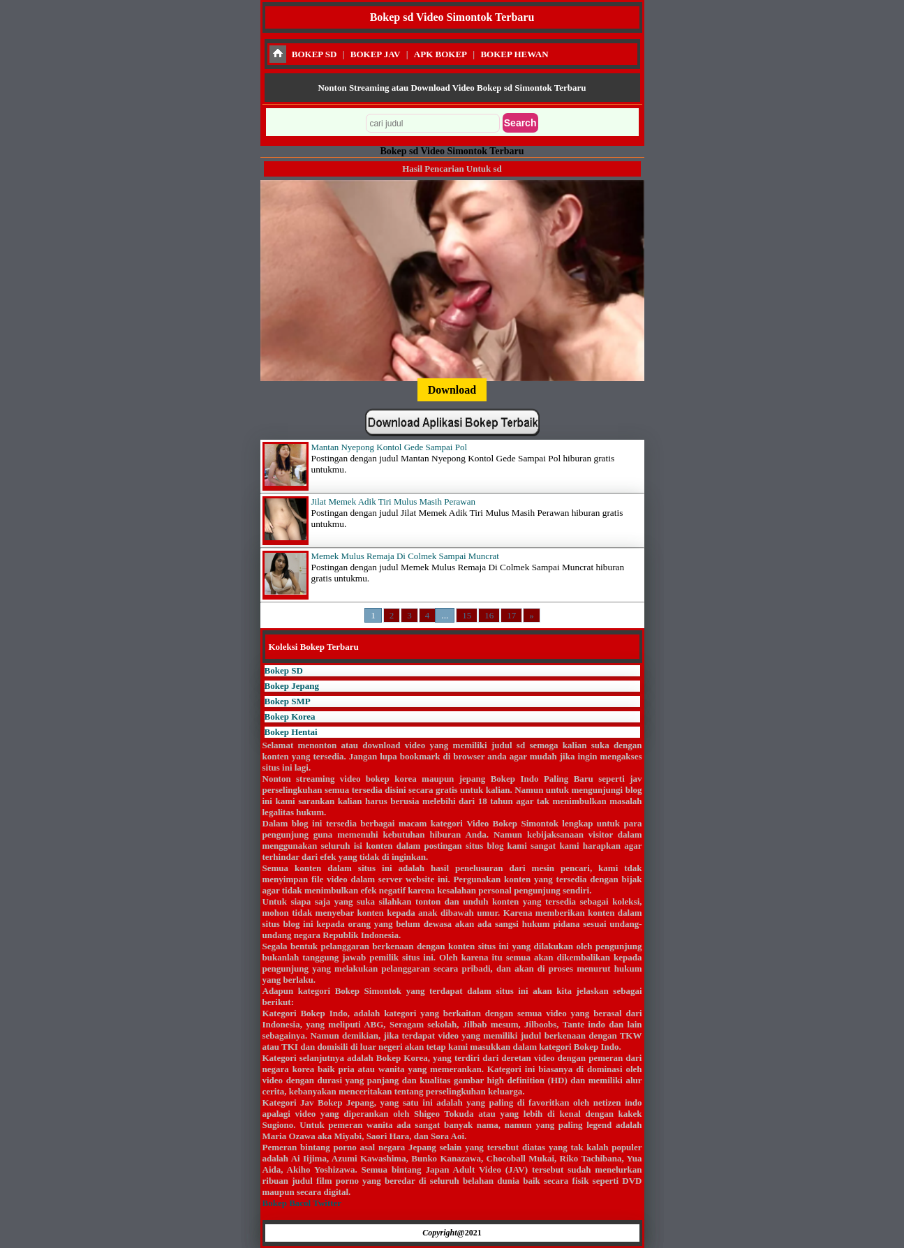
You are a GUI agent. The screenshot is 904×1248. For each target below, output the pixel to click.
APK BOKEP (440, 54)
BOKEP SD (314, 54)
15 (466, 615)
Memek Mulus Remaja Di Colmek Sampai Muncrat (405, 556)
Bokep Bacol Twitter (301, 1203)
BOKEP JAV (375, 54)
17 (511, 615)
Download (452, 390)
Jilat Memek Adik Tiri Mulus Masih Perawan (393, 501)
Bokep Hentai (291, 732)
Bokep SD (284, 670)
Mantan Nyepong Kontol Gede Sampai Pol (389, 447)
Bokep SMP (288, 701)
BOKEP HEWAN (514, 54)
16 (489, 615)
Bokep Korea (290, 716)
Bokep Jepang (292, 686)
